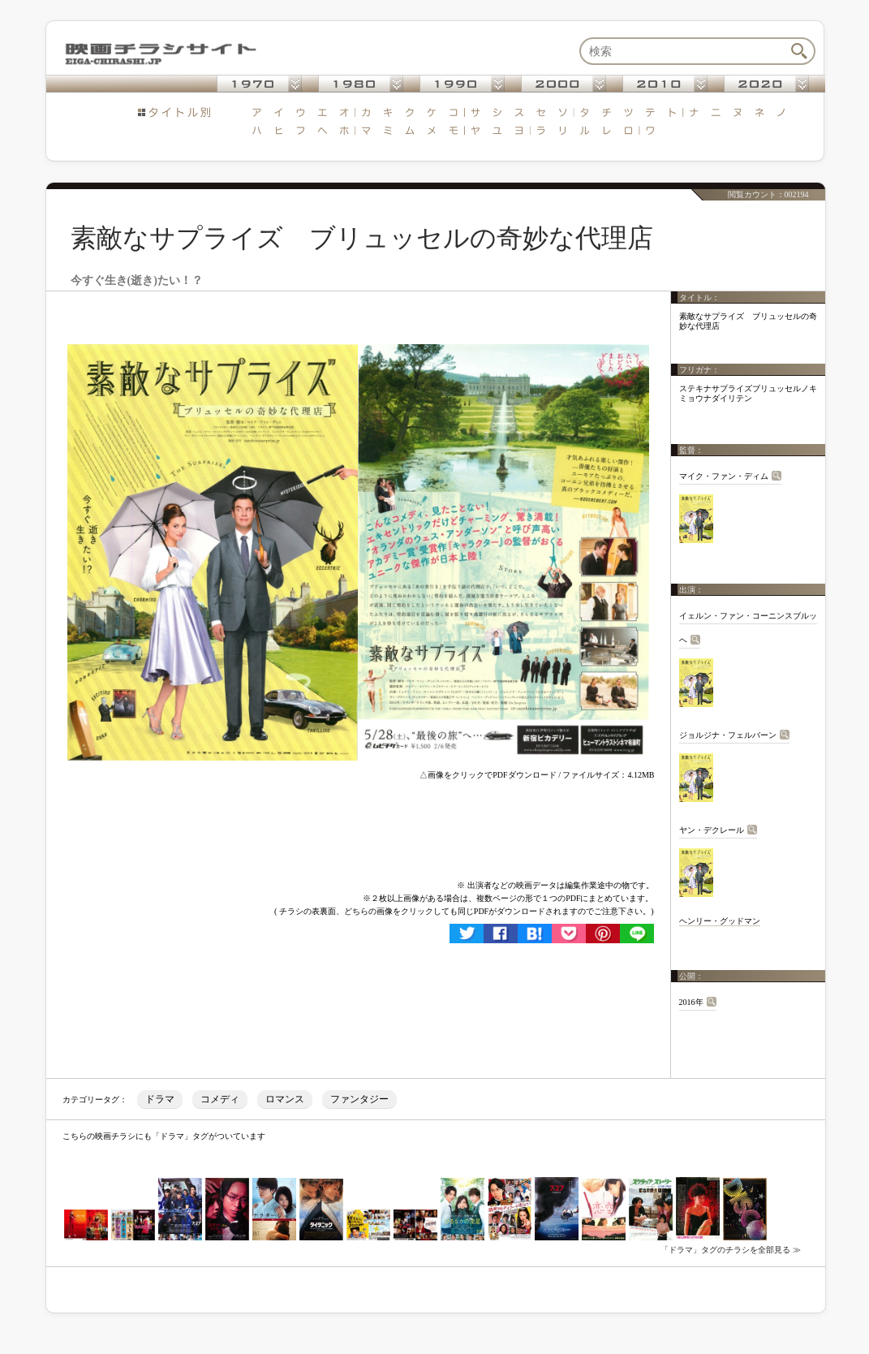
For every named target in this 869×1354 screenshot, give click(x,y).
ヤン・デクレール (711, 830)
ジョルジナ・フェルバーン (728, 735)
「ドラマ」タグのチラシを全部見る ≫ (730, 1249)
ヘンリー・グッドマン (719, 920)
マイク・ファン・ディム (723, 476)
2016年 (691, 1002)
